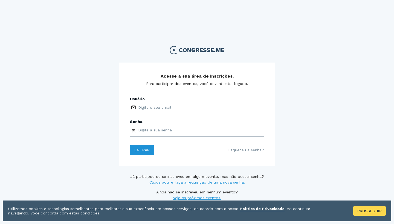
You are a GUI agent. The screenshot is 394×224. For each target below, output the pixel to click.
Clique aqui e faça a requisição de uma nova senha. (197, 182)
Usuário (137, 99)
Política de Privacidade (262, 209)
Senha (136, 121)
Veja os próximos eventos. (197, 198)
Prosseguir (369, 211)
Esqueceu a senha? (246, 150)
